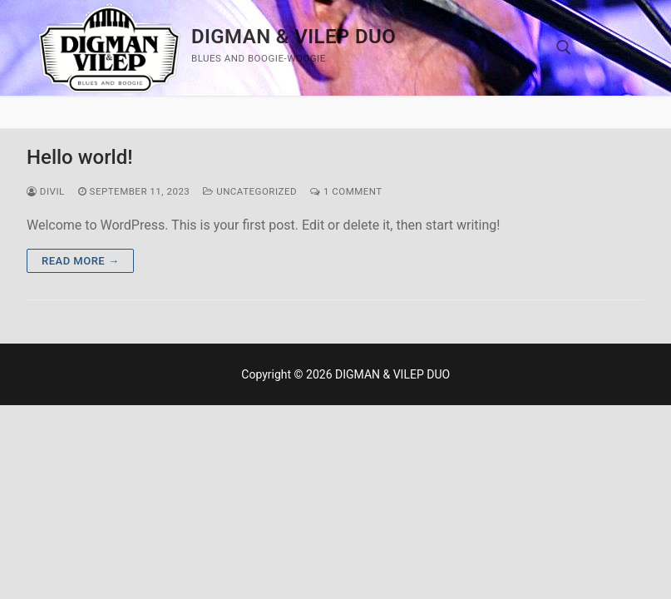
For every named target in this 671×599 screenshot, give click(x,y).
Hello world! (80, 157)
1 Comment (346, 191)
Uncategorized (250, 191)
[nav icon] (611, 48)
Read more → (80, 261)
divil (46, 191)
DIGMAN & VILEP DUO (293, 36)
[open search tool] (563, 47)
